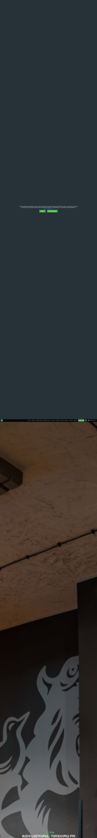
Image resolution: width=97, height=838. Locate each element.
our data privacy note (48, 208)
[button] (93, 420)
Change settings (52, 211)
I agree (42, 211)
